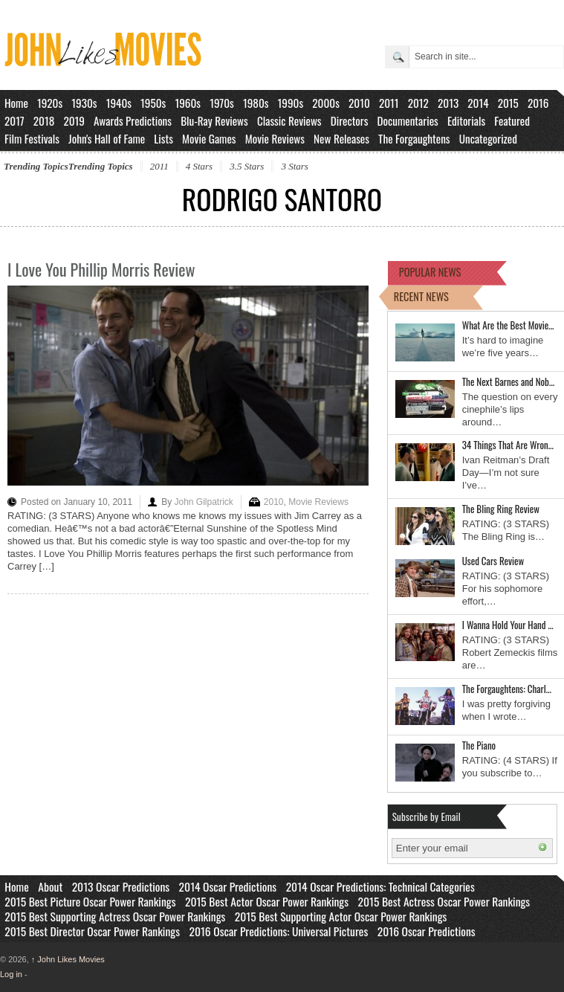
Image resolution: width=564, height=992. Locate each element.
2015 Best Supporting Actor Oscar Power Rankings (341, 916)
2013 (448, 102)
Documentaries (407, 120)
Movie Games (209, 138)
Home (16, 102)
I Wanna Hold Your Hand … (508, 624)
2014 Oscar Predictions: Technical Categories (380, 886)
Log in (11, 974)
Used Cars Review (493, 560)
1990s (291, 102)
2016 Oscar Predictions (426, 931)
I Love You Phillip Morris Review (101, 269)
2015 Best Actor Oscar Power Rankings (267, 901)
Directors (350, 120)
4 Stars (199, 166)
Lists (163, 138)
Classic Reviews (289, 120)
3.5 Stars (247, 166)
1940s (119, 102)
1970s (222, 102)
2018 (43, 120)
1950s (153, 102)
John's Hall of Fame (106, 138)
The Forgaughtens (414, 138)
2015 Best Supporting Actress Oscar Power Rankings (114, 916)
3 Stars (294, 166)
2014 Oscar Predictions (228, 886)
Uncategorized (488, 138)
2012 (418, 102)
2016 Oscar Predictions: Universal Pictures (278, 931)
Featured (512, 120)
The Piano (479, 745)
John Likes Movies (68, 959)
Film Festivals (31, 138)
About (50, 886)
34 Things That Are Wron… (508, 444)
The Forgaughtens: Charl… (506, 688)
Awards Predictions (133, 120)
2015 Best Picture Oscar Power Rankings (89, 901)
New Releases (341, 138)
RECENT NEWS (421, 296)
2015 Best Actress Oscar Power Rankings (444, 901)
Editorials (466, 120)
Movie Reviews (275, 138)
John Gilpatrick (203, 502)
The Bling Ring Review (500, 508)
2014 (477, 102)
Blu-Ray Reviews (214, 120)
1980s (256, 102)
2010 (359, 102)
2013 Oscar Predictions (120, 886)
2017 (14, 120)
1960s (188, 102)
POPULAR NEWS (430, 272)
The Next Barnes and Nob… (508, 381)
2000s (326, 102)
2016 (538, 102)
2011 (389, 102)
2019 (74, 120)
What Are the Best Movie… (508, 325)
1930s (84, 102)
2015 (508, 102)
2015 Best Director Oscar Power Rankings (92, 931)
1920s (49, 102)
